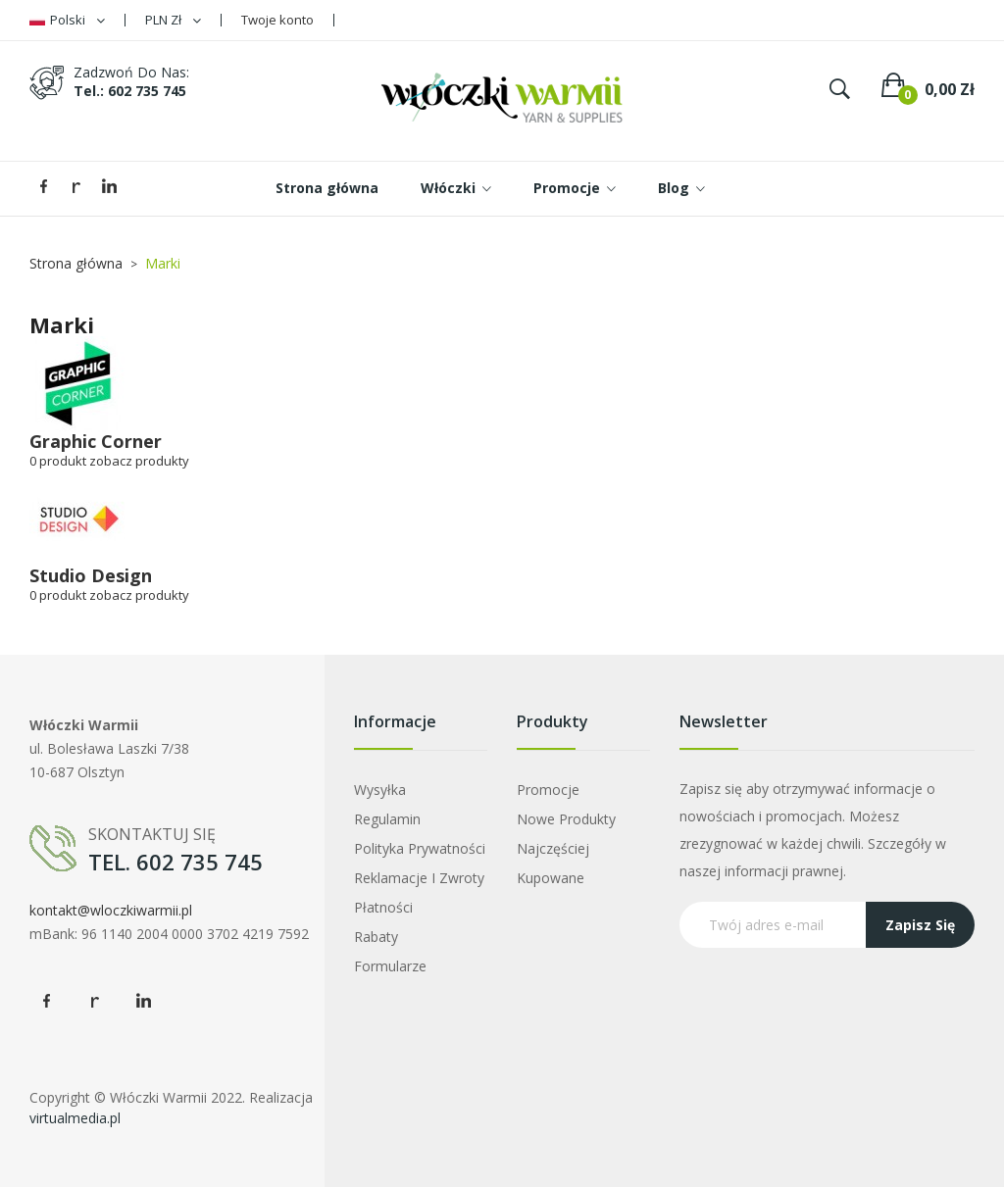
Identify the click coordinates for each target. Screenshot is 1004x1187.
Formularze (390, 966)
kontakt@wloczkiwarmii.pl (110, 910)
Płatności (383, 907)
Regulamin (387, 819)
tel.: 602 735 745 (130, 90)
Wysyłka (380, 789)
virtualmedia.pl (75, 1118)
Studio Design (90, 575)
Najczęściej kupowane (553, 863)
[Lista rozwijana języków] (67, 20)
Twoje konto (277, 19)
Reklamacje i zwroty (419, 877)
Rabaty (376, 936)
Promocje (548, 789)
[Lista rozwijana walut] (173, 20)
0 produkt (57, 461)
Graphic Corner (95, 441)
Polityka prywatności (419, 848)
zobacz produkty (139, 461)
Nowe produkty (566, 819)
